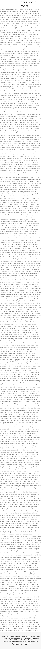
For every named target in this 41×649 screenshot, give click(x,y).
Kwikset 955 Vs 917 (27, 640)
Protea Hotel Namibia (20, 643)
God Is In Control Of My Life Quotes (22, 638)
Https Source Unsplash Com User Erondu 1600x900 (21, 640)
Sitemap (28, 643)
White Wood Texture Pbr (21, 636)
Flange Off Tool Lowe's (16, 640)
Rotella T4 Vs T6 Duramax (7, 636)
